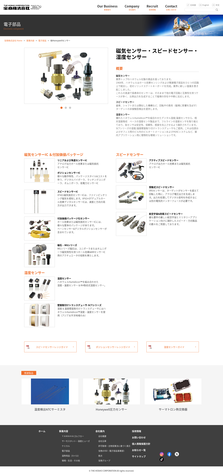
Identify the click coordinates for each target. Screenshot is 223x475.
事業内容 (30, 40)
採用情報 (136, 431)
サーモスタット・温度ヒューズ (76, 441)
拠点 (100, 455)
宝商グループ (104, 460)
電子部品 (42, 40)
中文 (217, 5)
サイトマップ (139, 456)
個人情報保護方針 (141, 443)
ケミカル (66, 445)
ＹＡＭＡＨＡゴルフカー (73, 436)
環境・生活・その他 (71, 460)
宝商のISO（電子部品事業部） (112, 450)
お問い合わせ (139, 437)
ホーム (42, 431)
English (206, 5)
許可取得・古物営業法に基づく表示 (114, 445)
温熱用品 (71, 455)
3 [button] (70, 108)
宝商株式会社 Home (13, 40)
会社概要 (102, 436)
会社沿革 (102, 441)
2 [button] (66, 108)
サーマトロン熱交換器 (173, 409)
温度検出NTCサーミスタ (50, 409)
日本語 (193, 5)
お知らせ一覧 (139, 450)
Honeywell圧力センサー (111, 409)
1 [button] (61, 108)
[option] (66, 76)
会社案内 (100, 431)
